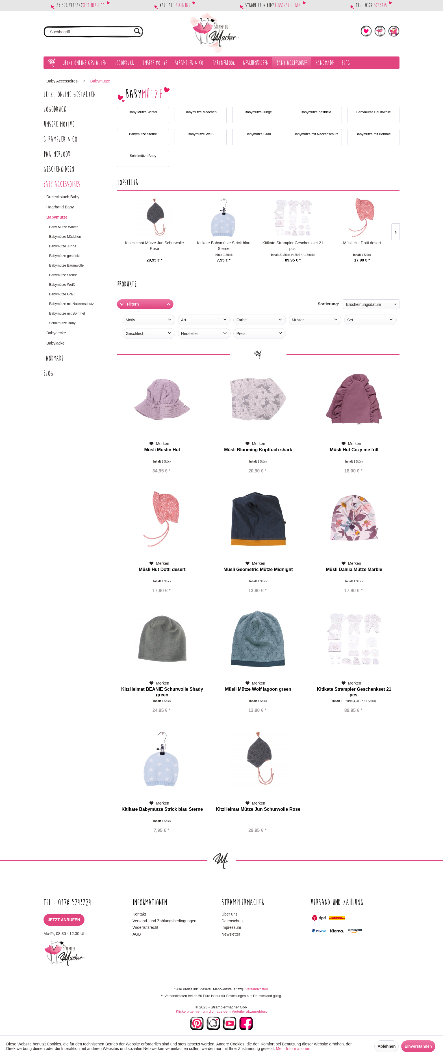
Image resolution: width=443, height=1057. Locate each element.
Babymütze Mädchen (65, 237)
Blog (48, 373)
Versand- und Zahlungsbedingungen (164, 921)
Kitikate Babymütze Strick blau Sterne (223, 246)
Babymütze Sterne (63, 275)
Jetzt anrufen (64, 919)
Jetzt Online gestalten (69, 94)
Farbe (241, 320)
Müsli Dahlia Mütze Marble (354, 569)
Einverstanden (418, 1046)
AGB (137, 934)
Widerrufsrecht (145, 927)
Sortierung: (328, 304)
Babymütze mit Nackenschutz (71, 304)
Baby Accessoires (62, 184)
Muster (298, 320)
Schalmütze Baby (62, 323)
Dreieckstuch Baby (62, 197)
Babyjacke (55, 343)
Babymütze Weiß (62, 285)
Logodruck (55, 109)
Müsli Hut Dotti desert (362, 243)
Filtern (129, 304)
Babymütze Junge (62, 246)
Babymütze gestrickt (64, 256)
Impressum (231, 927)
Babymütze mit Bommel (67, 313)
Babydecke (56, 333)
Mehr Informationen (293, 1048)
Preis (241, 333)
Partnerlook (57, 154)
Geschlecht (136, 333)
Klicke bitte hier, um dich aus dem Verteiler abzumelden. (221, 1011)
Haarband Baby (60, 207)
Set (350, 320)
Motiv (130, 320)
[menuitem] (93, 31)
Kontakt (139, 914)
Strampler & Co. (61, 139)
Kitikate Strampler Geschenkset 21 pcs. (292, 246)
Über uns (230, 914)
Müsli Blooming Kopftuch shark (258, 449)
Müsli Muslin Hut (162, 449)
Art (183, 320)
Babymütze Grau (62, 294)
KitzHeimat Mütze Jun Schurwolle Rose (154, 246)
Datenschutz (233, 921)
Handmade (54, 358)
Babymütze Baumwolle (66, 265)
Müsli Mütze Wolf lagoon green (258, 689)
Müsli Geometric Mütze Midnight (258, 569)
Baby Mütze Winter (63, 227)
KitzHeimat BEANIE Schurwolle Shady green (162, 692)
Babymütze (57, 217)
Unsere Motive (59, 124)
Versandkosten (257, 989)
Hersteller (189, 333)
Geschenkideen (59, 169)
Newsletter (231, 934)
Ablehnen (386, 1046)
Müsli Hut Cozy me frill (354, 449)
